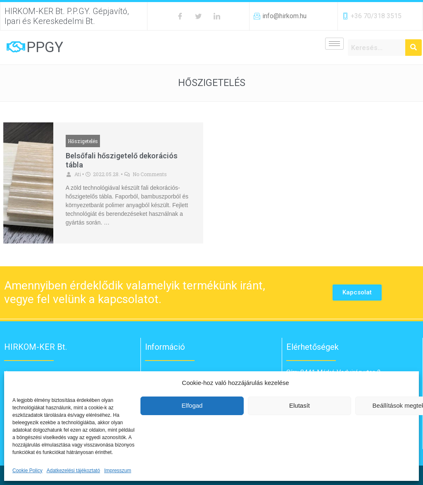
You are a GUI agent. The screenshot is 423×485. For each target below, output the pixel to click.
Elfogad (192, 405)
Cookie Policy (27, 470)
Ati (77, 174)
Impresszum (117, 470)
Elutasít (299, 405)
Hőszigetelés (83, 141)
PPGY (44, 47)
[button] (357, 292)
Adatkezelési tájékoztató (73, 470)
